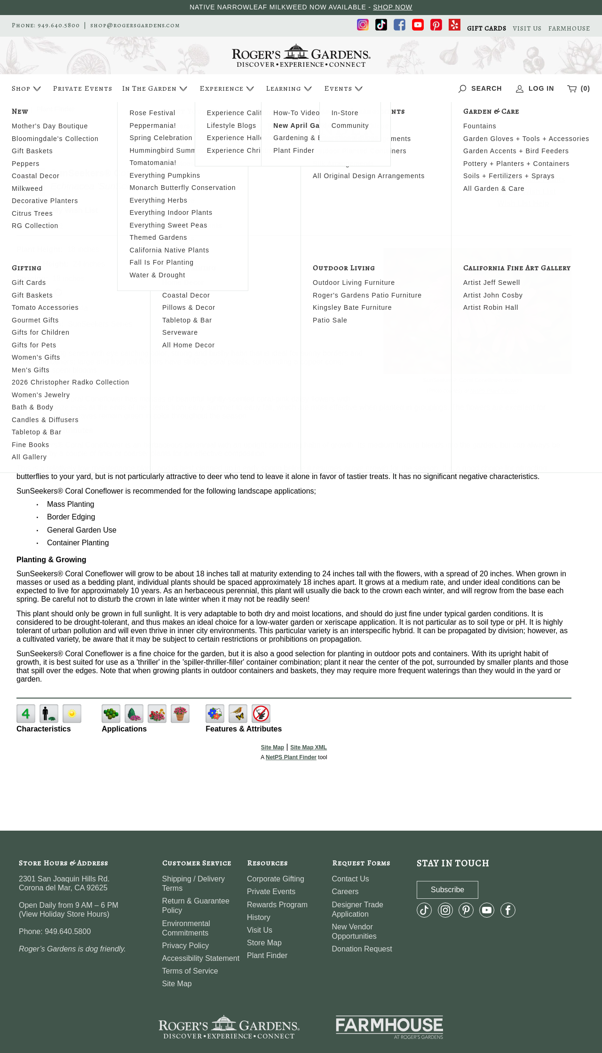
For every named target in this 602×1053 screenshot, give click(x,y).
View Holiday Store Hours (64, 914)
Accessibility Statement (201, 958)
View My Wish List (523, 192)
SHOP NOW (392, 7)
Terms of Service (190, 971)
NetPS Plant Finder (493, 390)
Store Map (264, 943)
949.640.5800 (59, 25)
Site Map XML (308, 747)
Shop (27, 88)
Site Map (272, 747)
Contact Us (350, 879)
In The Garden (156, 88)
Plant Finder (267, 955)
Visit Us (259, 930)
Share (52, 225)
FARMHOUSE (569, 28)
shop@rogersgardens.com (135, 25)
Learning (290, 88)
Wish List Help (523, 203)
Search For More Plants (523, 179)
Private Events (82, 88)
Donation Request (362, 949)
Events (344, 88)
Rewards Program (277, 905)
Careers (345, 892)
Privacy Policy (185, 946)
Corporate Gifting (275, 879)
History (258, 917)
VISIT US (527, 28)
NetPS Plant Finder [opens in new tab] (291, 757)
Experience (227, 88)
